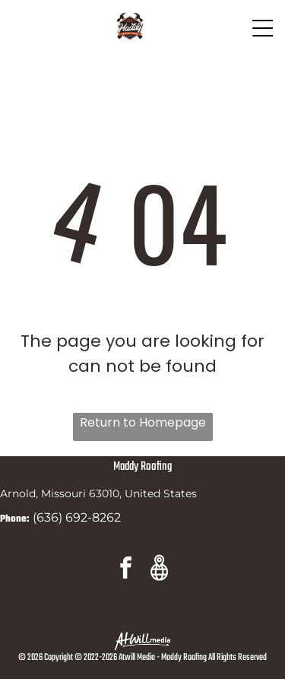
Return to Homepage (143, 422)
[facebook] (126, 570)
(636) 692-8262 (77, 517)
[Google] (159, 570)
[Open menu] (263, 28)
